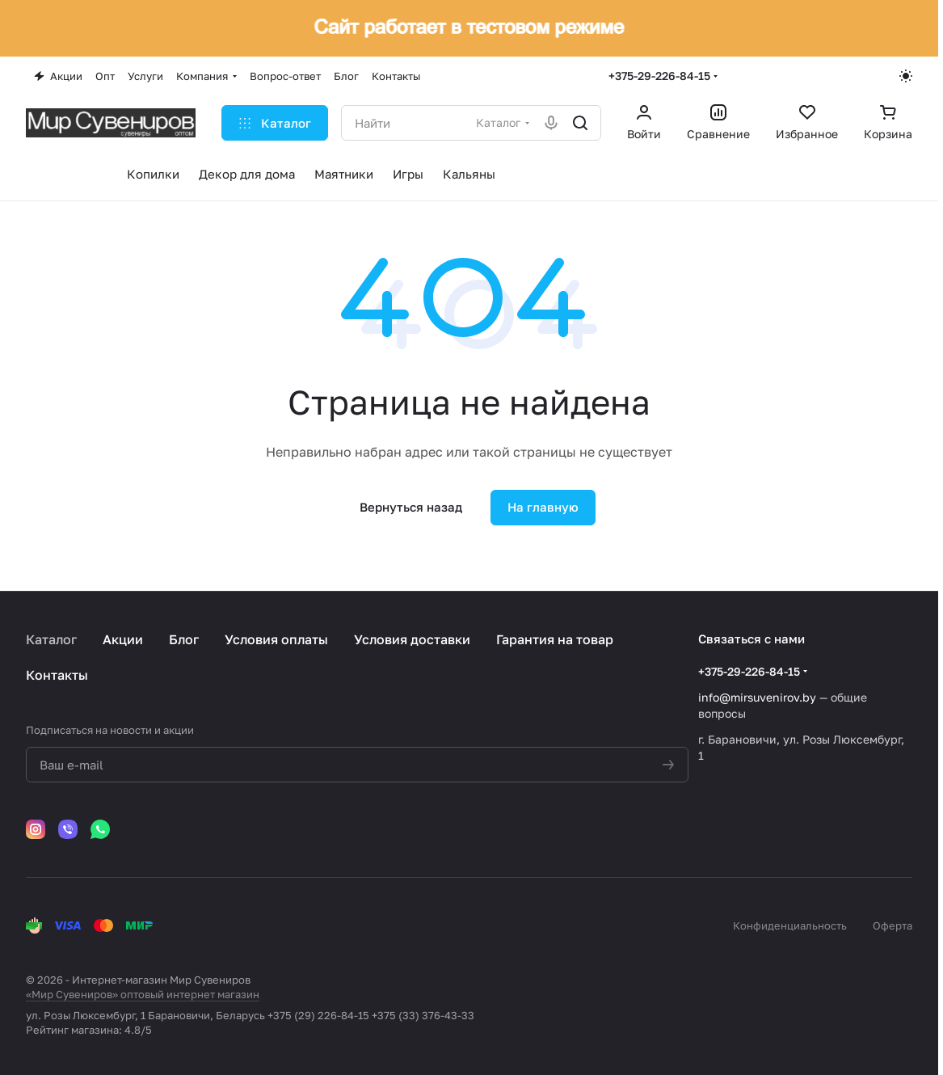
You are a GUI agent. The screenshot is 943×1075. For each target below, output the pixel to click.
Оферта (892, 925)
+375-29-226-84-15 (659, 75)
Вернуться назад (411, 507)
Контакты (57, 675)
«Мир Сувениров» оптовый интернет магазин (142, 994)
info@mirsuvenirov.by (757, 697)
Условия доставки (412, 639)
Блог (184, 639)
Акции (123, 639)
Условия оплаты (276, 639)
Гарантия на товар (554, 639)
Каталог (51, 639)
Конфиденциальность (790, 925)
